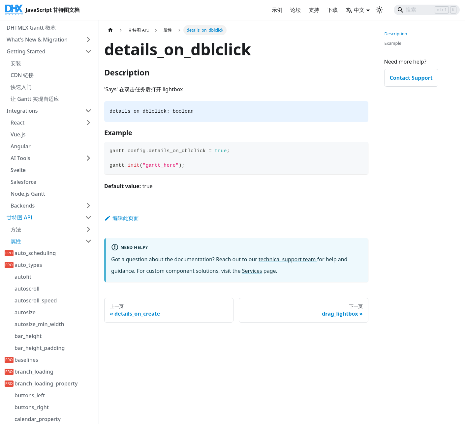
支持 (314, 10)
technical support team (288, 259)
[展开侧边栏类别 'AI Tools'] (88, 158)
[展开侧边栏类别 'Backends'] (88, 205)
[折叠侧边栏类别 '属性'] (88, 241)
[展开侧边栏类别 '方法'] (88, 229)
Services (252, 270)
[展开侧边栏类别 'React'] (88, 122)
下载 (332, 10)
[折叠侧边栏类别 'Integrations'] (88, 110)
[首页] (110, 30)
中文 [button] (355, 10)
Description (396, 34)
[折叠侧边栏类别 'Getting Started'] (88, 51)
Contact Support (411, 77)
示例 (277, 10)
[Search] (427, 10)
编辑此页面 (121, 218)
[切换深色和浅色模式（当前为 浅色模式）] (379, 10)
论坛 (295, 10)
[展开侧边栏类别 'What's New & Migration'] (88, 39)
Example (393, 43)
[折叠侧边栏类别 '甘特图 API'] (88, 217)
